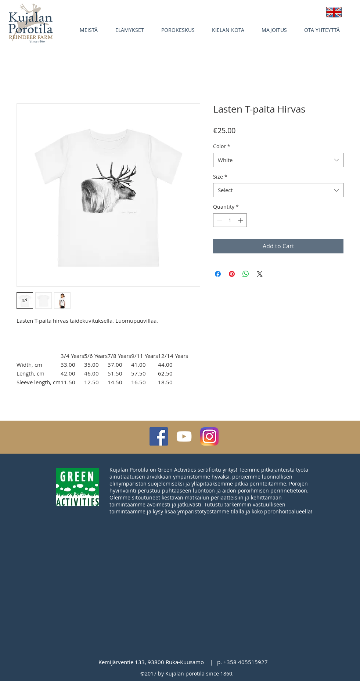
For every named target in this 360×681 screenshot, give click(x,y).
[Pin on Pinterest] (231, 274)
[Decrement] (218, 220)
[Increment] (241, 220)
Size (220, 176)
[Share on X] (259, 274)
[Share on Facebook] (217, 274)
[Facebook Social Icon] (159, 436)
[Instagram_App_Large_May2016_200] (209, 436)
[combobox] (278, 160)
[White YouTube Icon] (184, 436)
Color (221, 146)
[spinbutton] (230, 220)
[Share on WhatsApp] (245, 274)
